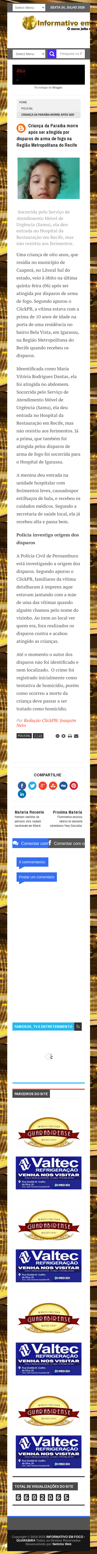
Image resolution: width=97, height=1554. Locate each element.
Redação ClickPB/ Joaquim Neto (46, 722)
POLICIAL (27, 108)
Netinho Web (62, 1544)
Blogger (57, 87)
